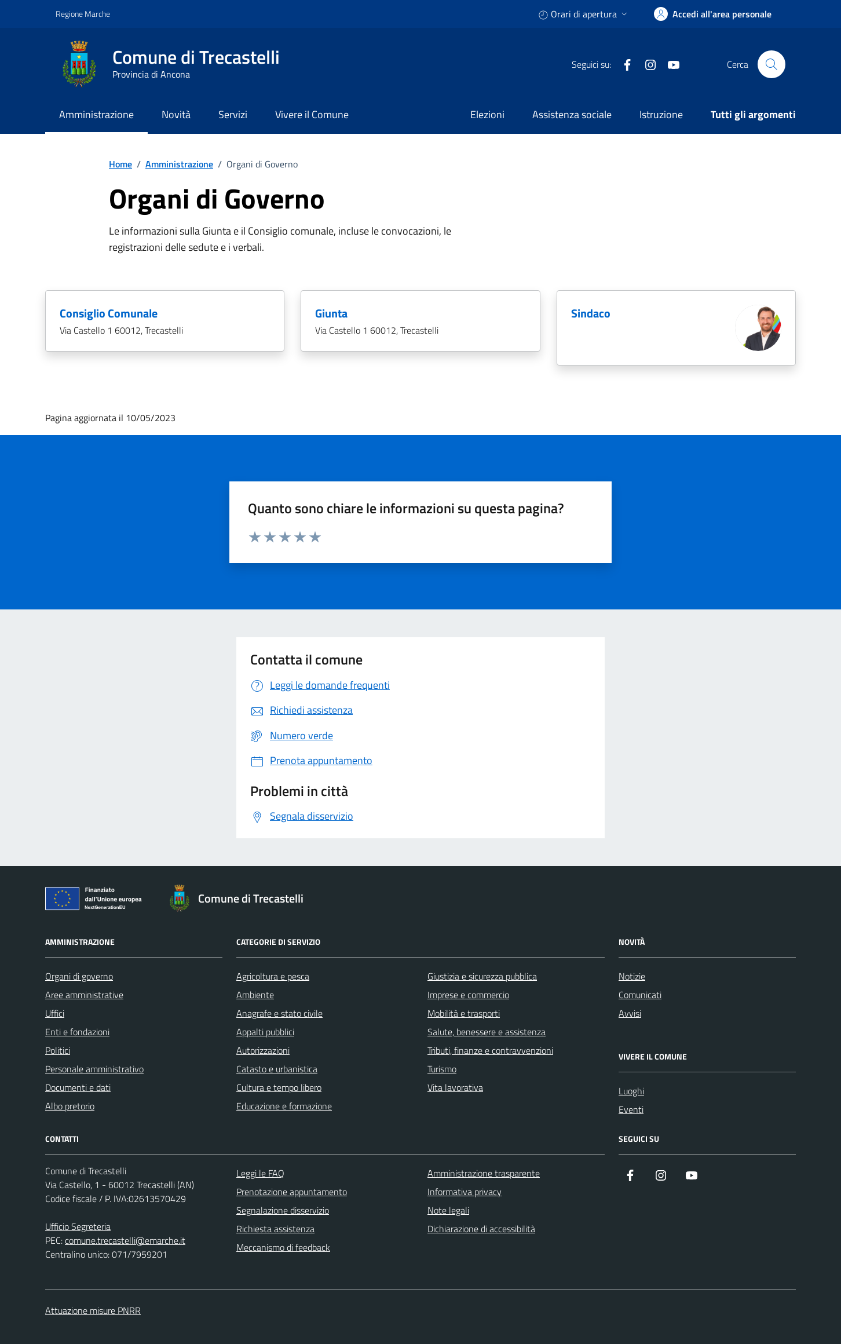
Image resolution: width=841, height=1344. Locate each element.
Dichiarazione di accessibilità (481, 1229)
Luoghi (631, 1091)
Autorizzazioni (263, 1050)
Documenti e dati (78, 1087)
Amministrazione (96, 114)
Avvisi (630, 1013)
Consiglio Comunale (109, 313)
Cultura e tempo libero (278, 1087)
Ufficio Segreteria (78, 1226)
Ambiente (255, 995)
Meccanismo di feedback (283, 1247)
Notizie (632, 976)
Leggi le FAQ (260, 1173)
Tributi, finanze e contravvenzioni (490, 1050)
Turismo (441, 1069)
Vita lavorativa (455, 1087)
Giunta (331, 313)
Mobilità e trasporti (463, 1013)
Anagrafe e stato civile (279, 1013)
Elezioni (487, 114)
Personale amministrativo (94, 1069)
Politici (57, 1050)
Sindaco (590, 313)
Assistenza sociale (572, 114)
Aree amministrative (84, 995)
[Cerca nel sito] (771, 64)
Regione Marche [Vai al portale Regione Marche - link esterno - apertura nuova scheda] (83, 14)
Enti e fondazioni (77, 1032)
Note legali (448, 1210)
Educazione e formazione (284, 1106)
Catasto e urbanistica (276, 1069)
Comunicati (640, 995)
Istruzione (661, 114)
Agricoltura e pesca (272, 976)
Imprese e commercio (468, 995)
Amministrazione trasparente (483, 1173)
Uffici (54, 1013)
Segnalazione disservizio (282, 1210)
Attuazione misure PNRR (93, 1310)
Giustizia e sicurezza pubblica (482, 976)
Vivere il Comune (312, 114)
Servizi (232, 114)
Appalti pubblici (265, 1032)
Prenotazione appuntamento (291, 1192)
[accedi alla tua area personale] (712, 14)
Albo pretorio (69, 1106)
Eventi (631, 1109)
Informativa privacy (464, 1192)
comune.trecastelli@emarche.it (125, 1240)
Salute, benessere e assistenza (486, 1032)
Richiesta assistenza (275, 1229)
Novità (176, 114)
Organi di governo (79, 976)
